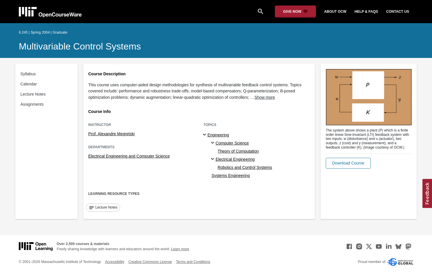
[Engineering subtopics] (205, 135)
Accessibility (114, 262)
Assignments (32, 104)
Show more (265, 97)
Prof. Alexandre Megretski (111, 133)
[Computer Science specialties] (213, 143)
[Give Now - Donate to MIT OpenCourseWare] (295, 12)
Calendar (29, 84)
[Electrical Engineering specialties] (213, 159)
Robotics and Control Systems (245, 167)
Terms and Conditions (193, 262)
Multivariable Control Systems (80, 46)
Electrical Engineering (235, 159)
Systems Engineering (231, 175)
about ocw (335, 12)
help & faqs (366, 12)
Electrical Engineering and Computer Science (129, 156)
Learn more (180, 249)
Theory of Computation (238, 151)
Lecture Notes (33, 94)
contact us (397, 12)
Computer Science (232, 143)
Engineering (218, 135)
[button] (348, 163)
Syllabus (28, 74)
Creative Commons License (150, 262)
